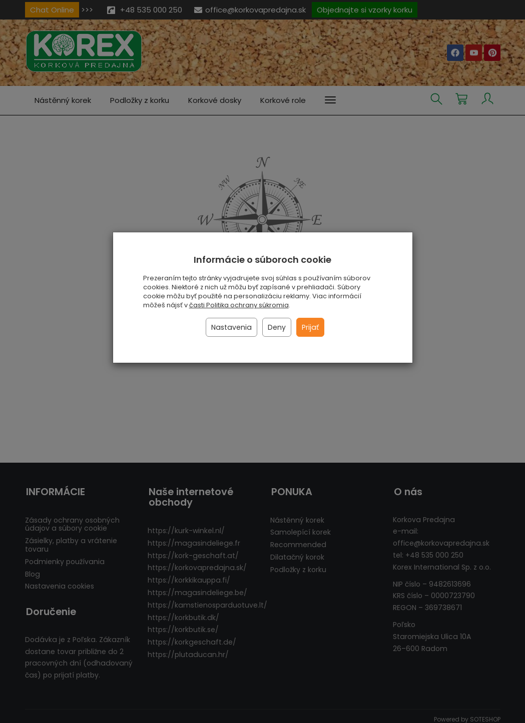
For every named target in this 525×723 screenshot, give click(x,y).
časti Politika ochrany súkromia (239, 305)
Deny (277, 327)
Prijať (310, 327)
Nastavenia (231, 327)
